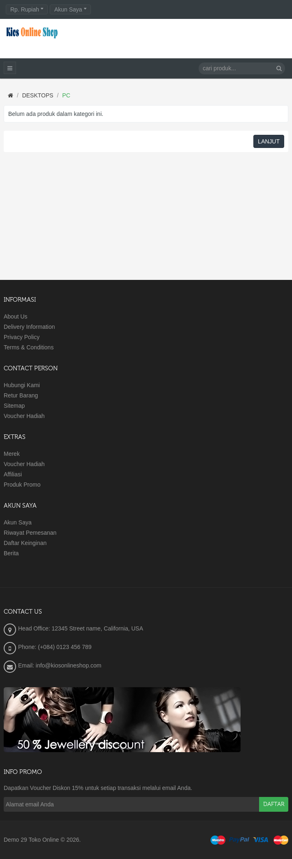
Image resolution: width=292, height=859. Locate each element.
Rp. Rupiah (26, 9)
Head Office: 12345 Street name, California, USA (80, 628)
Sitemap (14, 405)
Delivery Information (29, 326)
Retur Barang (21, 395)
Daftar (273, 804)
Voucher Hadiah (24, 416)
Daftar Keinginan (25, 543)
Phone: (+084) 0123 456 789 (55, 647)
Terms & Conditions (28, 347)
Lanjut (269, 141)
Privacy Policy (21, 337)
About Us (16, 316)
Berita (11, 553)
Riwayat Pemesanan (30, 532)
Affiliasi (13, 474)
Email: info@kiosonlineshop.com (60, 665)
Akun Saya (18, 522)
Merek (12, 453)
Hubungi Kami (22, 385)
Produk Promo (22, 484)
